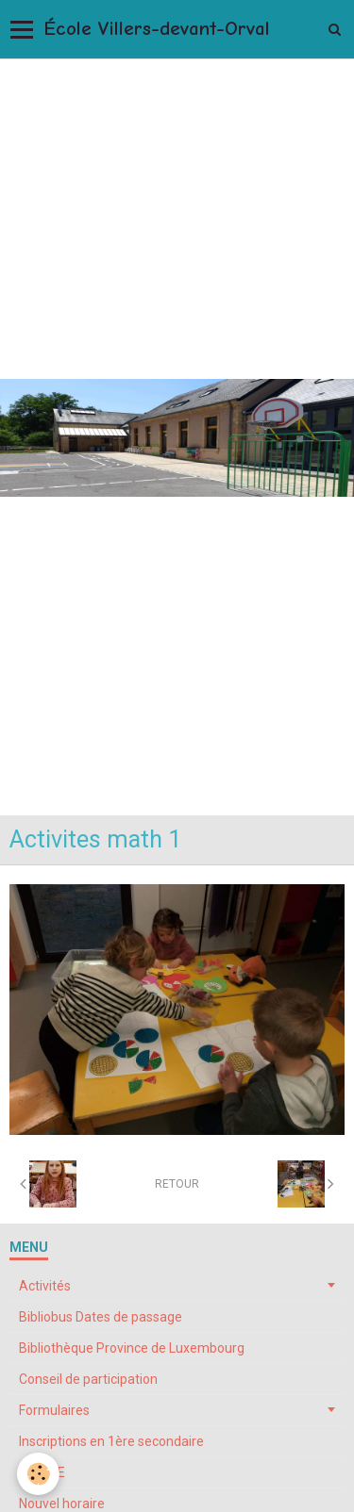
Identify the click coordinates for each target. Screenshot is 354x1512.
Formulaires (54, 1410)
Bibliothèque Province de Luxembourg (131, 1348)
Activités (45, 1285)
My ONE (42, 1472)
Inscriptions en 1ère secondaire (111, 1441)
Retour (177, 1184)
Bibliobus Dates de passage (100, 1316)
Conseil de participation (88, 1379)
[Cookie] (38, 1474)
